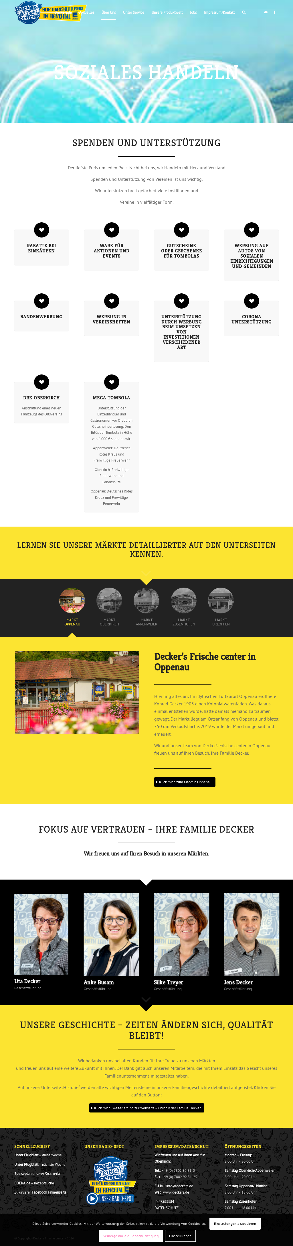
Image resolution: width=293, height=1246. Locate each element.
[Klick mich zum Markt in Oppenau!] (184, 782)
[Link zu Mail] (266, 12)
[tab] (72, 610)
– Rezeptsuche (34, 1183)
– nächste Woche (40, 1164)
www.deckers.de (176, 1192)
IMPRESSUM (164, 1201)
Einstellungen (180, 1236)
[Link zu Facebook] (274, 12)
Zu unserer (40, 1192)
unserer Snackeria (37, 1173)
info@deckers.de (179, 1186)
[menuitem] (63, 12)
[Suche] (244, 12)
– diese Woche (38, 1155)
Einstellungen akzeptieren (235, 1223)
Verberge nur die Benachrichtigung (131, 1236)
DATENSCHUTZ (167, 1207)
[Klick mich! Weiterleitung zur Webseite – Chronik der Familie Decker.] (146, 1108)
